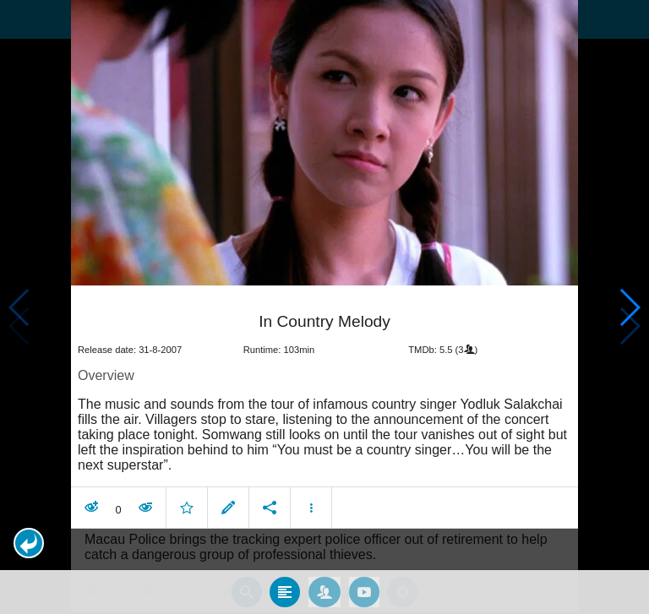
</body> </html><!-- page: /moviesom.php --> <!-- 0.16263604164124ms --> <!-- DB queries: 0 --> (324, 307)
